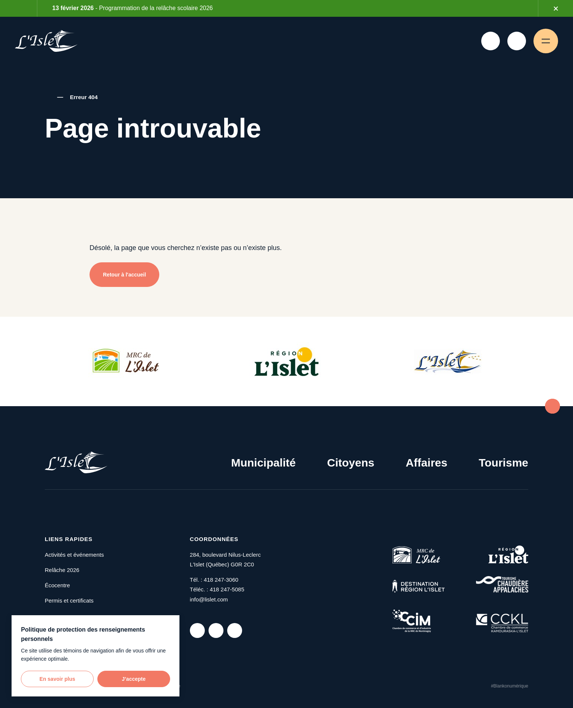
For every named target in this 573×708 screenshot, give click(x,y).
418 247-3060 (221, 579)
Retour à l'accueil (124, 275)
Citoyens (351, 462)
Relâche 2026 (62, 570)
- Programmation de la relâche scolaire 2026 (132, 8)
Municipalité (263, 462)
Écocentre (57, 585)
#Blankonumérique (509, 686)
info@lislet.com (209, 599)
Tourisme (503, 462)
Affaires (426, 462)
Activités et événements (74, 554)
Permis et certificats (69, 600)
